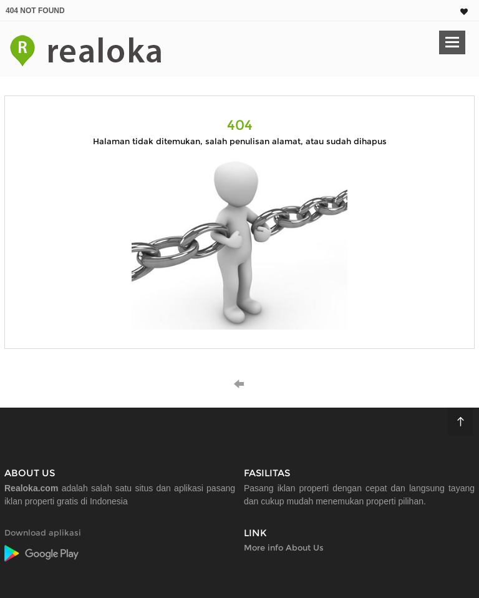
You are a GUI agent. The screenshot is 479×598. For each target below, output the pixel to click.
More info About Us (284, 547)
